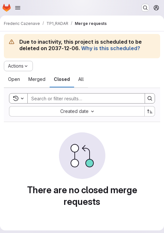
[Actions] (18, 66)
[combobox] (76, 111)
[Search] (83, 98)
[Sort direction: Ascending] (150, 111)
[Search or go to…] (145, 8)
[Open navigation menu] (18, 8)
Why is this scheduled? (110, 48)
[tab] (14, 79)
